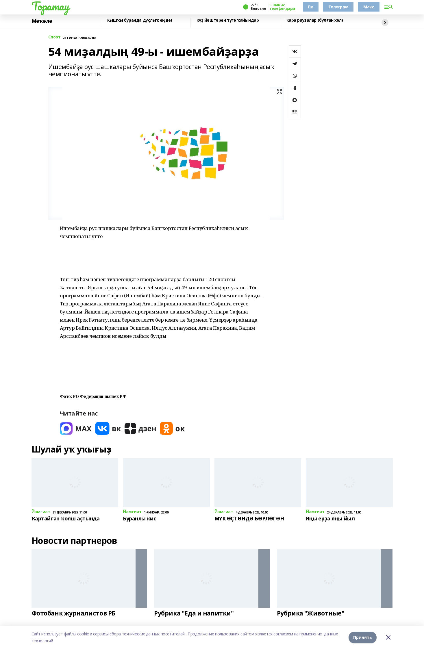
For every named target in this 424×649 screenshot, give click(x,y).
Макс (368, 7)
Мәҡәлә (42, 21)
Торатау (50, 6)
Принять (362, 637)
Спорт (54, 37)
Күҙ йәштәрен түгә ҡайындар (228, 20)
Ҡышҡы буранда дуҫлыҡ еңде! (139, 20)
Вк (310, 7)
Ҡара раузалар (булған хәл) (314, 20)
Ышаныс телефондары (282, 6)
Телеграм (338, 7)
